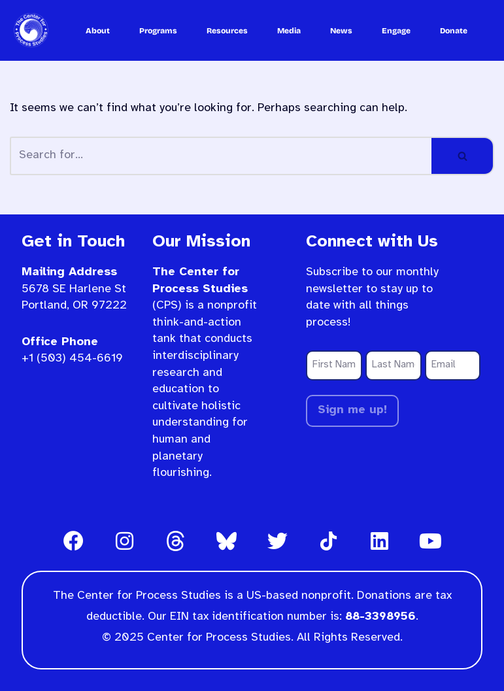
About (98, 30)
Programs (158, 30)
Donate (453, 30)
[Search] (220, 156)
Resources (227, 30)
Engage (396, 30)
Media (289, 30)
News (341, 30)
